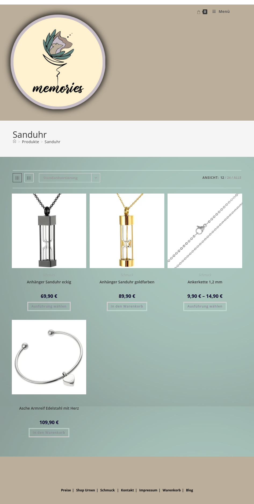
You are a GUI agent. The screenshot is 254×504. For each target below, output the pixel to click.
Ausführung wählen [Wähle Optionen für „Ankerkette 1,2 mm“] (204, 306)
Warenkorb (172, 490)
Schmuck (49, 275)
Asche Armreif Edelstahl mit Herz (49, 408)
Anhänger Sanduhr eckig (49, 281)
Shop (80, 490)
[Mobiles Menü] (219, 11)
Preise (66, 490)
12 (222, 177)
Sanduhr (52, 141)
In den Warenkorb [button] (127, 306)
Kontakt (127, 490)
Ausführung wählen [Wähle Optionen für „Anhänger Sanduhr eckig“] (48, 306)
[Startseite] (14, 141)
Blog (189, 490)
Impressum (148, 490)
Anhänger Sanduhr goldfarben (127, 281)
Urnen (90, 490)
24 (229, 177)
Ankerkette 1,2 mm (205, 281)
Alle (237, 177)
